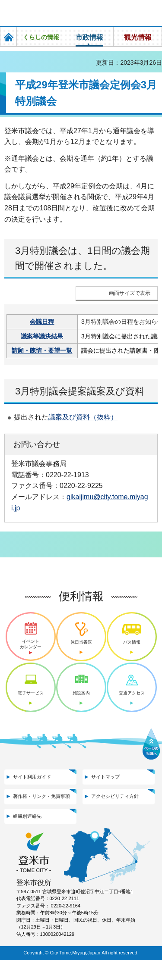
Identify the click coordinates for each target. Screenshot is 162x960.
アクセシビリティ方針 (115, 796)
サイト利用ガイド (32, 776)
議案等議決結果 (42, 336)
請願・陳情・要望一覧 (42, 350)
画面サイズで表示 (129, 293)
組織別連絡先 (27, 816)
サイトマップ (105, 776)
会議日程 (42, 321)
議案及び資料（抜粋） (83, 417)
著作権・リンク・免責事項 (41, 796)
